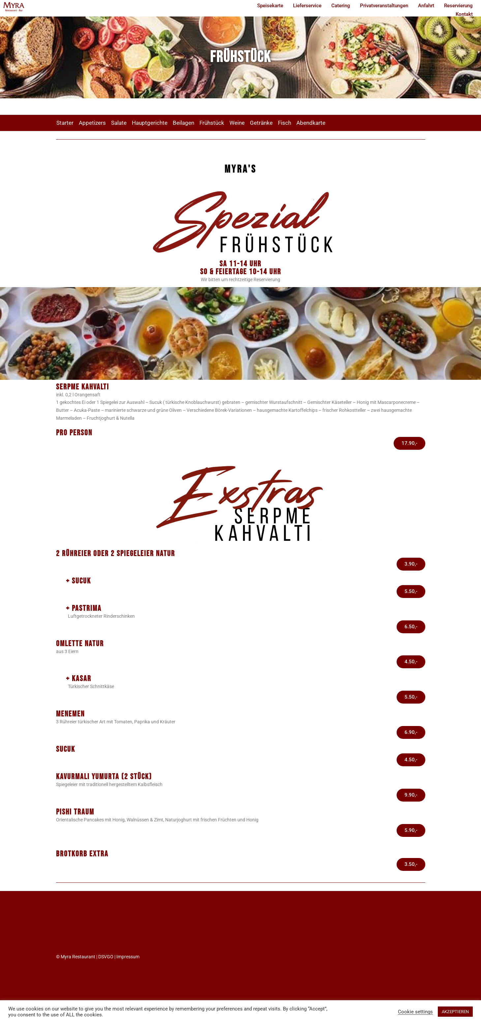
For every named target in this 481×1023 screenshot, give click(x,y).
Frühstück (211, 122)
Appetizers (92, 122)
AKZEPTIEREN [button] (455, 1011)
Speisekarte (270, 6)
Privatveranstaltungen (384, 6)
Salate (119, 122)
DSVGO (105, 956)
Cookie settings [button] (415, 1012)
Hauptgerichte (149, 122)
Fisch (284, 122)
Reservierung (458, 6)
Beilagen (183, 122)
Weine (237, 122)
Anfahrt (426, 6)
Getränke (261, 122)
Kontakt (464, 14)
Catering (340, 6)
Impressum (127, 956)
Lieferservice (307, 6)
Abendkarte (310, 122)
